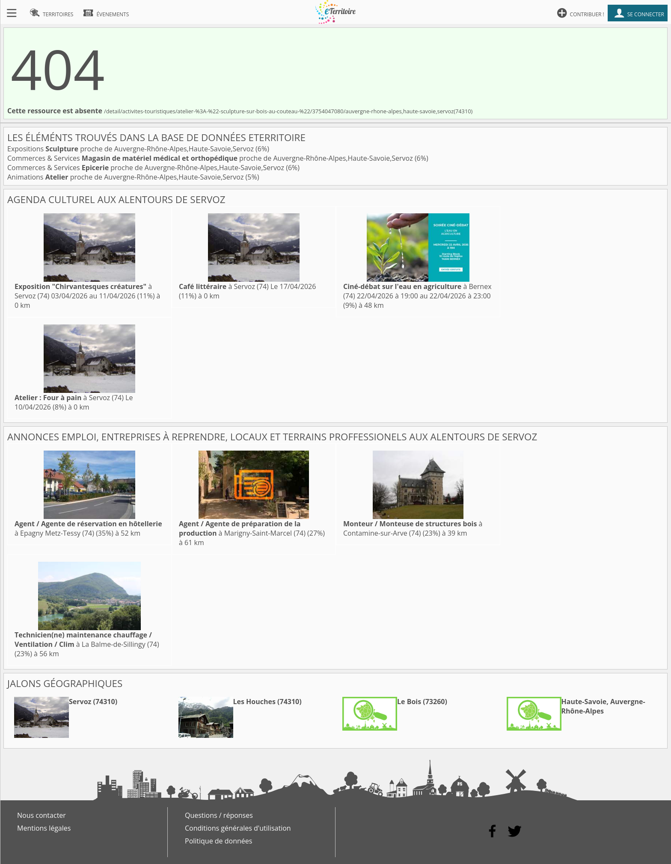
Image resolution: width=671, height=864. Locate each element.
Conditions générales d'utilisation (238, 828)
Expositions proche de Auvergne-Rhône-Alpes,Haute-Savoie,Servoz (131, 148)
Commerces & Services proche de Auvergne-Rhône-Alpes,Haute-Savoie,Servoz (211, 158)
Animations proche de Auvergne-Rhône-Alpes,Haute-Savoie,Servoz (126, 177)
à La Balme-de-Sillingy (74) (87, 639)
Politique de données (218, 841)
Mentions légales (44, 828)
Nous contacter (41, 815)
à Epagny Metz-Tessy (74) (88, 528)
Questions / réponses (219, 815)
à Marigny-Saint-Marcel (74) (242, 528)
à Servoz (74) (224, 286)
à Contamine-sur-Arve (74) (412, 528)
